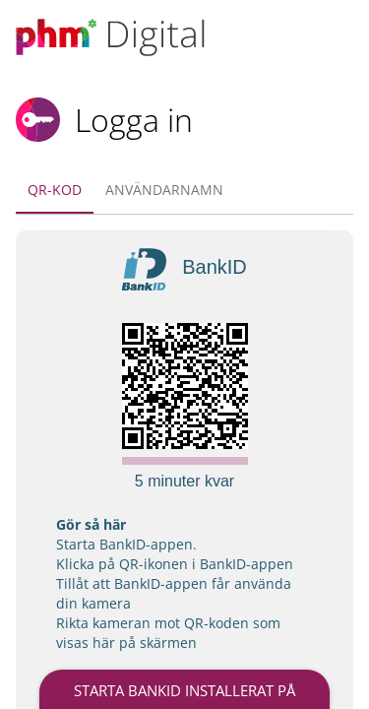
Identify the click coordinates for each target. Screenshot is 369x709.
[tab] (54, 190)
